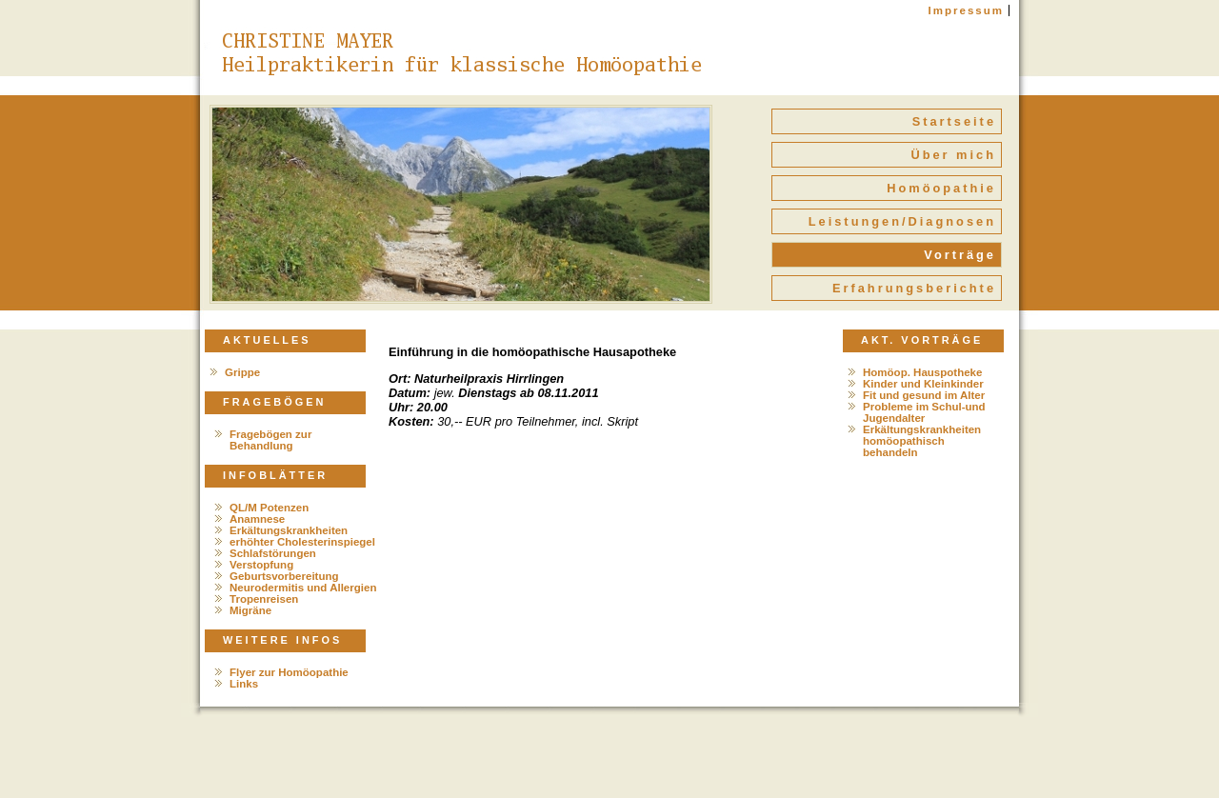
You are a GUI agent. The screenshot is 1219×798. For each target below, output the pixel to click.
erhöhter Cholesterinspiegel (302, 542)
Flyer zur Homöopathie (289, 672)
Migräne (250, 610)
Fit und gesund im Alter (924, 395)
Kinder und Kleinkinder (923, 383)
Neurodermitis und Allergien (303, 587)
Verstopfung (261, 564)
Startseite (954, 121)
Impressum (966, 10)
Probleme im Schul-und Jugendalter (924, 412)
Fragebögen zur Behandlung (270, 440)
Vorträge (960, 255)
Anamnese (257, 519)
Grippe (242, 372)
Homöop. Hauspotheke (922, 372)
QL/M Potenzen (269, 507)
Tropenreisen (264, 599)
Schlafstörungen (273, 553)
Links (244, 683)
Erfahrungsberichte (914, 288)
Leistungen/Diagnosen (902, 221)
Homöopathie (941, 188)
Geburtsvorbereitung (284, 576)
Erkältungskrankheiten (289, 530)
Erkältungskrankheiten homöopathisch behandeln (922, 441)
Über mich (953, 155)
